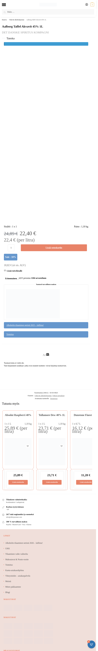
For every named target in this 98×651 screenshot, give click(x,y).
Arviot (46, 355)
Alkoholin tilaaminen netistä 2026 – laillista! (24, 543)
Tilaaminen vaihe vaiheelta (16, 554)
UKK (7, 548)
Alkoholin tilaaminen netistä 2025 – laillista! (25, 325)
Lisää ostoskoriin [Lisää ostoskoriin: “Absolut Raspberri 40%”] (18, 482)
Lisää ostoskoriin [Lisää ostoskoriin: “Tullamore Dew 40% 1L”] (52, 482)
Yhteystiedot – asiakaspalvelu (17, 576)
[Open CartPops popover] (91, 644)
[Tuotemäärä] (11, 247)
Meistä (8, 581)
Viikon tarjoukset (58, 396)
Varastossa (53, 398)
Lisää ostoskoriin (54, 247)
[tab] (46, 352)
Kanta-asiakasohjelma (14, 570)
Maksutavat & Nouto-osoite (17, 559)
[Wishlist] (14, 271)
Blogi (7, 592)
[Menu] (6, 5)
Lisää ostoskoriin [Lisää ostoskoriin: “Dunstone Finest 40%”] (86, 482)
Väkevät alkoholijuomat (16, 20)
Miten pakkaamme (13, 587)
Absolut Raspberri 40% (18, 415)
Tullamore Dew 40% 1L (52, 415)
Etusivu (4, 20)
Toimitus (10, 334)
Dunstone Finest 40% (86, 415)
